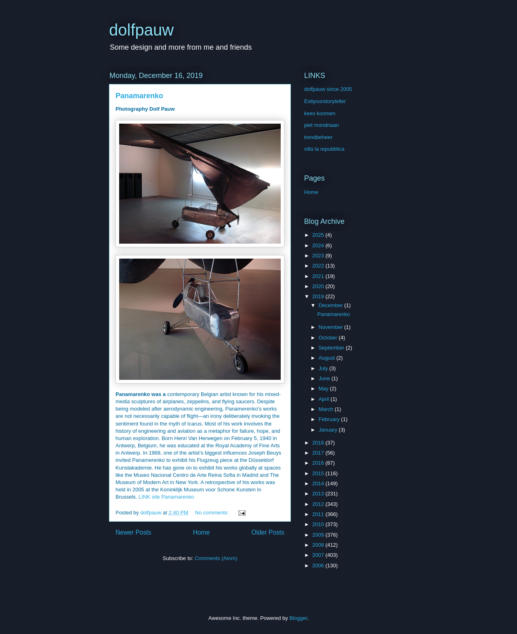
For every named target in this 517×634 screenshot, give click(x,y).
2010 (319, 524)
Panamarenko (139, 96)
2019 (319, 296)
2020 (319, 286)
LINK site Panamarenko (166, 497)
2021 (319, 276)
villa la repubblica (324, 149)
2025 (319, 235)
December (332, 305)
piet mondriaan (321, 125)
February (330, 419)
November (332, 327)
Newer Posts (133, 532)
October (329, 338)
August (327, 358)
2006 (319, 565)
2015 (319, 473)
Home (201, 532)
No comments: (212, 513)
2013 (319, 494)
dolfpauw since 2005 (328, 89)
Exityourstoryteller (325, 101)
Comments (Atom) (216, 558)
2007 (319, 555)
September (332, 348)
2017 (319, 453)
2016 (319, 463)
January (329, 430)
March (327, 409)
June (325, 378)
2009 (319, 535)
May (324, 388)
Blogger (298, 618)
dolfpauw (141, 30)
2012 (319, 504)
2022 (319, 266)
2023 (319, 256)
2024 (319, 245)
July (324, 368)
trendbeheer (318, 137)
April (325, 399)
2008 (319, 545)
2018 (319, 443)
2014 (319, 483)
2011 (319, 514)
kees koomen (319, 113)
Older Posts (268, 532)
